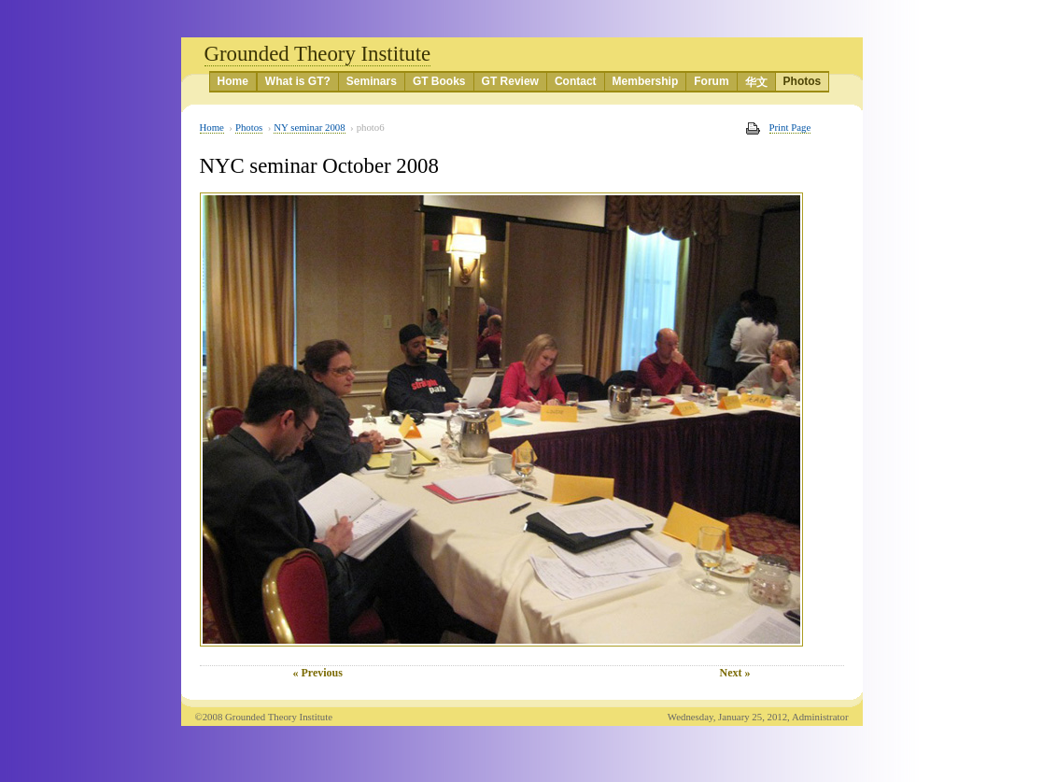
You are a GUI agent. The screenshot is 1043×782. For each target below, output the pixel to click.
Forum (711, 81)
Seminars (371, 81)
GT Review (510, 81)
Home (233, 81)
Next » (735, 672)
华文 (756, 82)
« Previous (318, 672)
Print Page (790, 127)
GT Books (439, 81)
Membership (646, 81)
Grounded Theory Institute (317, 53)
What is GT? (298, 81)
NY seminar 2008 (309, 127)
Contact (576, 81)
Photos (802, 81)
